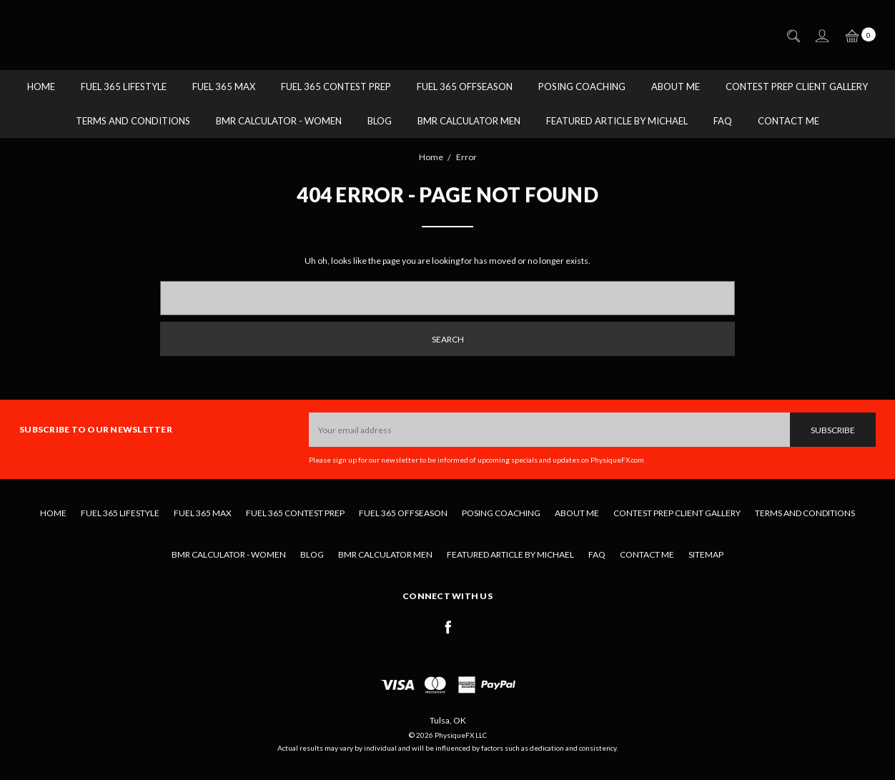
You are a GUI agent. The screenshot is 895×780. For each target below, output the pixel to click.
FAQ (722, 121)
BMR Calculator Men (468, 121)
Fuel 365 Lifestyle (124, 86)
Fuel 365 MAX (223, 86)
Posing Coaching (581, 86)
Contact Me (788, 121)
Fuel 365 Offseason (465, 86)
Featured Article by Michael (617, 121)
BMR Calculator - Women (279, 121)
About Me (675, 86)
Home (41, 86)
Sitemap (705, 554)
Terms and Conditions (133, 121)
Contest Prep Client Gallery (797, 86)
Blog (379, 121)
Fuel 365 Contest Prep (336, 86)
